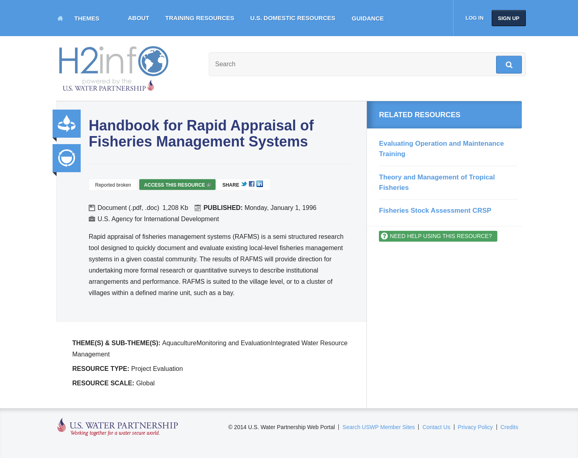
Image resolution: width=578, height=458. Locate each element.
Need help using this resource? (441, 236)
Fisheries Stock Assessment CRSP (435, 210)
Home (60, 18)
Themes (87, 18)
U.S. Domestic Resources (293, 17)
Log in (475, 18)
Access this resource (177, 186)
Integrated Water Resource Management (67, 158)
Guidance (368, 18)
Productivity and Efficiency (67, 124)
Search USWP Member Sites (378, 427)
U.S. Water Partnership (117, 427)
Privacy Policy (475, 427)
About (138, 17)
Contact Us (436, 427)
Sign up (508, 18)
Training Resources (199, 17)
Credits (509, 427)
